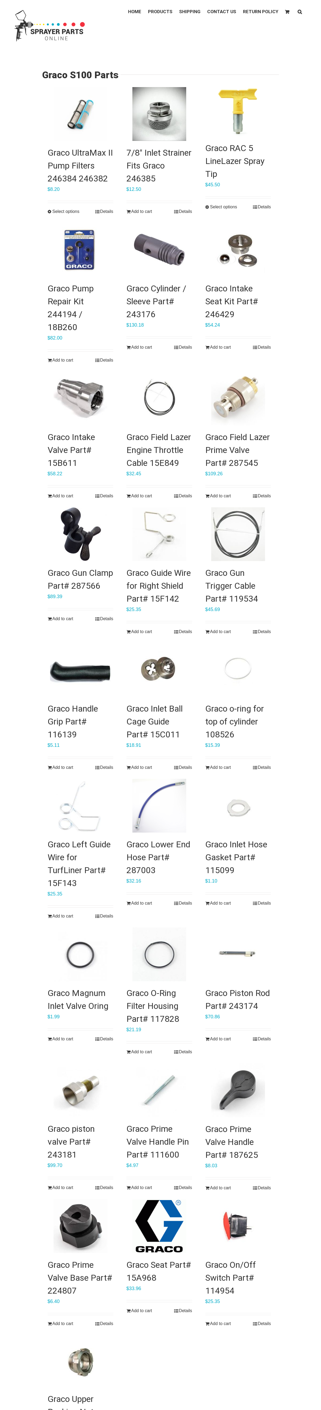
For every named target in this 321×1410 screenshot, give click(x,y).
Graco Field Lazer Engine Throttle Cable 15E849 (158, 450)
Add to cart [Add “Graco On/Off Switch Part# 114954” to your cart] (220, 1323)
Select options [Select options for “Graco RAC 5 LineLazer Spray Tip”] (223, 207)
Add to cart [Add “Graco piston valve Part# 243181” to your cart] (62, 1187)
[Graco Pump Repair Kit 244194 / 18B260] (80, 250)
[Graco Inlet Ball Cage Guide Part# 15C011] (159, 670)
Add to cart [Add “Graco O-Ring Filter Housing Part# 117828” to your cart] (141, 1052)
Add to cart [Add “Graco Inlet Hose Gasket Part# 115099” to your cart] (220, 903)
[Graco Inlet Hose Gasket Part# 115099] (238, 806)
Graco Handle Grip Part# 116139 (73, 722)
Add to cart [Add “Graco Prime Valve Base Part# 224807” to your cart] (62, 1323)
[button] (300, 11)
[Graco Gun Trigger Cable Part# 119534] (238, 534)
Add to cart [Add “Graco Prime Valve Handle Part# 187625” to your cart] (220, 1188)
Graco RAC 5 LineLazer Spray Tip (234, 161)
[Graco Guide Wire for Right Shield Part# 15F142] (159, 534)
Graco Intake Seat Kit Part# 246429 (231, 301)
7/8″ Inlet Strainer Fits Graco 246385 (159, 166)
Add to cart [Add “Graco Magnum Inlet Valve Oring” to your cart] (62, 1039)
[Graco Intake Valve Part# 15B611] (80, 398)
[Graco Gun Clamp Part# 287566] (80, 534)
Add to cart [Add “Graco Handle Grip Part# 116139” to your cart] (62, 767)
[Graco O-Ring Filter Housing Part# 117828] (159, 954)
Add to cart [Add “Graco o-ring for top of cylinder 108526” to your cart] (220, 767)
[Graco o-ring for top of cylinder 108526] (238, 670)
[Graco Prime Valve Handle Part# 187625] (238, 1090)
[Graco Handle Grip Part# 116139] (80, 670)
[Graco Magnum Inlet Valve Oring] (80, 954)
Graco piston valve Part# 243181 (71, 1142)
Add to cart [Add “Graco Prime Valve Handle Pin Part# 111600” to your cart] (141, 1187)
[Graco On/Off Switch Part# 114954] (238, 1226)
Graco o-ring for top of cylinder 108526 (234, 722)
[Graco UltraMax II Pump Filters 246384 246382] (80, 114)
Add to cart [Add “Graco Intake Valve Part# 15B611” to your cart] (62, 496)
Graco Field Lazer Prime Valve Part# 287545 (237, 450)
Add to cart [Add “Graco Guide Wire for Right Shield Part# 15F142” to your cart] (141, 631)
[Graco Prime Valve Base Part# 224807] (80, 1226)
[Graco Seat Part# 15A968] (159, 1226)
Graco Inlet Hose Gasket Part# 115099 (236, 857)
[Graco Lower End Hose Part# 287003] (159, 806)
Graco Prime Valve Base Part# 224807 (80, 1278)
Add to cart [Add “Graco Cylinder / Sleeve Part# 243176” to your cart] (141, 347)
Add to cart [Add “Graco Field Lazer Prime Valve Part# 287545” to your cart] (220, 496)
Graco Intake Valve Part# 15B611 (71, 450)
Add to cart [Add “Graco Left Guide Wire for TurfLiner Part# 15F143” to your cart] (62, 916)
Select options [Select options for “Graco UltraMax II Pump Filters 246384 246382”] (66, 211)
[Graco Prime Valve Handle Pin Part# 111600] (159, 1090)
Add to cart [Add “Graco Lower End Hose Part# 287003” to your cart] (141, 903)
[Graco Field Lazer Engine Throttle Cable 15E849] (159, 398)
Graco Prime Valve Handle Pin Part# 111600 (157, 1142)
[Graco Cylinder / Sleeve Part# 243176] (159, 250)
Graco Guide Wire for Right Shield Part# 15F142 (158, 586)
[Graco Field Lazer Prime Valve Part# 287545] (238, 398)
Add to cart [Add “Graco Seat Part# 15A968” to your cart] (141, 1310)
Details (106, 211)
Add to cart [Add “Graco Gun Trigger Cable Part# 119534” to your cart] (220, 631)
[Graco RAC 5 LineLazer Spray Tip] (238, 111)
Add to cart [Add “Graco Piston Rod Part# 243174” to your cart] (220, 1039)
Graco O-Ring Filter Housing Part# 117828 (152, 1006)
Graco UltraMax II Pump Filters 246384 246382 (80, 166)
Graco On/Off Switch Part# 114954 (230, 1278)
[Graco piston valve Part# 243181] (80, 1090)
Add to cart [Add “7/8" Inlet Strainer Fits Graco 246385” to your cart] (141, 211)
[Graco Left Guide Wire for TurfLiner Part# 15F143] (80, 806)
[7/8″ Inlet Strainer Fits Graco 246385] (159, 114)
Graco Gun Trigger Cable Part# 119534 (231, 586)
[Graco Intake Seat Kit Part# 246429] (238, 250)
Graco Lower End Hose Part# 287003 (158, 857)
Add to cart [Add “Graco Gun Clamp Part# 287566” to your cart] (62, 618)
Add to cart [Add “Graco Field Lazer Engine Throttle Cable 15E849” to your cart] (141, 496)
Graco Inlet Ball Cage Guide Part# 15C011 (154, 722)
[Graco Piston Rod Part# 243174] (238, 954)
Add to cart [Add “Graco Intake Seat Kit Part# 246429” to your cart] (220, 347)
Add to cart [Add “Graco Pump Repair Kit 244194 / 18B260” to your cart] (62, 360)
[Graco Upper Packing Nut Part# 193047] (80, 1361)
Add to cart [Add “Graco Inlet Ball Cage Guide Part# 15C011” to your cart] (141, 767)
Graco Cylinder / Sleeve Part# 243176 (156, 301)
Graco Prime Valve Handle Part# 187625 (231, 1142)
